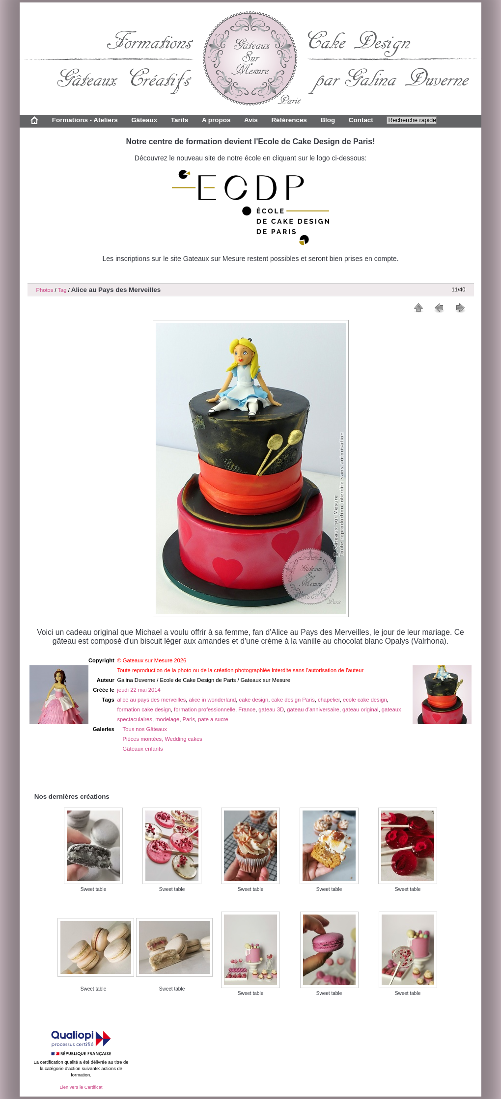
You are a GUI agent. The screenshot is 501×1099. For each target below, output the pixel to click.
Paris (189, 719)
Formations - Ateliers (85, 120)
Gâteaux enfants (143, 749)
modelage (167, 719)
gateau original (360, 709)
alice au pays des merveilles (151, 700)
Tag (61, 290)
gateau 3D (271, 709)
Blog (327, 120)
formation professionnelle (204, 709)
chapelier (329, 700)
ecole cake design (365, 700)
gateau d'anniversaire (313, 709)
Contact (361, 120)
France (246, 709)
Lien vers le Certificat (80, 1087)
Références (288, 120)
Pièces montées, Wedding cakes (162, 739)
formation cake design (143, 709)
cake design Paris (293, 700)
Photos (45, 290)
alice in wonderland (212, 700)
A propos (216, 120)
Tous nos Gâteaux (145, 729)
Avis (251, 120)
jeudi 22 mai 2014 (138, 690)
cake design (254, 700)
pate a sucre (213, 719)
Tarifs (180, 120)
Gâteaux (144, 120)
